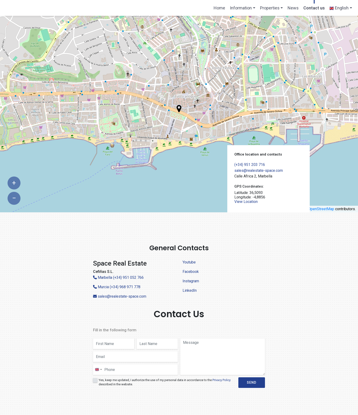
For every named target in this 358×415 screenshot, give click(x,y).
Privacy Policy (221, 380)
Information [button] (241, 7)
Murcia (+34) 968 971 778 (116, 287)
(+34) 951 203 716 (249, 164)
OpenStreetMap (321, 209)
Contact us (314, 7)
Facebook (191, 271)
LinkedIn (190, 290)
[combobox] (98, 370)
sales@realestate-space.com (258, 170)
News (293, 7)
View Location (246, 201)
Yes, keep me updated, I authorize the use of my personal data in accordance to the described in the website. (165, 382)
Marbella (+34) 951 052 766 (118, 277)
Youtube (189, 262)
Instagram (191, 281)
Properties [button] (270, 7)
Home (220, 9)
